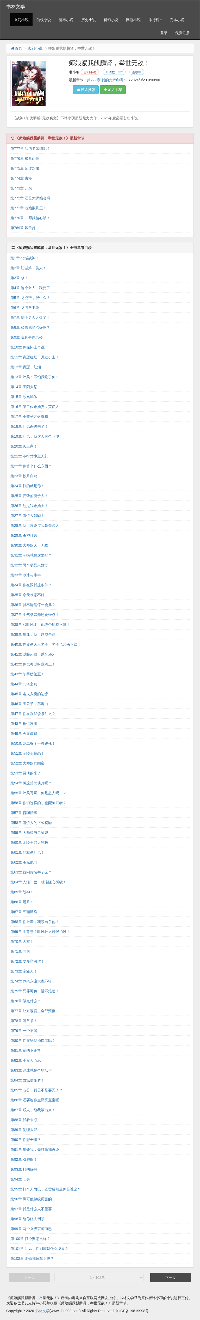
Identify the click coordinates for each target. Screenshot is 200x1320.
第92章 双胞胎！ (23, 1159)
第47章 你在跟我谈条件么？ (32, 714)
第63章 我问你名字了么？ (31, 872)
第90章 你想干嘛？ (25, 1140)
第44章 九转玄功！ (25, 684)
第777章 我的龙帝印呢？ (107, 80)
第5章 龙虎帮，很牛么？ (30, 298)
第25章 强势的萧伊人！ (29, 496)
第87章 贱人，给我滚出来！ (32, 1110)
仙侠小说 (43, 20)
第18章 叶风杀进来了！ (29, 426)
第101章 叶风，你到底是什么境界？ (39, 1248)
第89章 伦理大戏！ (25, 1130)
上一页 (29, 1277)
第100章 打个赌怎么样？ (30, 1239)
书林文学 (15, 6)
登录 (163, 33)
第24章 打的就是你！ (27, 486)
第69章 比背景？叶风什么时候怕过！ (40, 932)
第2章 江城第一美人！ (28, 268)
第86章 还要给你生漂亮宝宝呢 (34, 1100)
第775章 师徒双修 (24, 168)
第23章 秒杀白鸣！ (25, 476)
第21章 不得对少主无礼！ (31, 456)
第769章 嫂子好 (23, 228)
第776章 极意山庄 (24, 158)
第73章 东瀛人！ (23, 971)
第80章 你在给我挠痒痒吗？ (32, 1040)
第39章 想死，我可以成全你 (32, 634)
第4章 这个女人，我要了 (30, 288)
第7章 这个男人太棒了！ (30, 317)
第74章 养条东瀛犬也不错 (31, 981)
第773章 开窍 (21, 188)
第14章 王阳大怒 (23, 387)
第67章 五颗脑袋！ (25, 912)
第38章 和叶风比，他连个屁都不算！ (40, 624)
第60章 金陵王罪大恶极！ (31, 842)
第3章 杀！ (19, 278)
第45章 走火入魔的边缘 (29, 694)
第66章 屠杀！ (22, 902)
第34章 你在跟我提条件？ (31, 585)
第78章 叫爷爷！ (23, 1021)
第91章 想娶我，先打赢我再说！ (36, 1149)
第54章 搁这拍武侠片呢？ (31, 783)
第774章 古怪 (21, 178)
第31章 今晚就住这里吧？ (31, 555)
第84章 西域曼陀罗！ (27, 1080)
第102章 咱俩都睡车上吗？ (32, 1258)
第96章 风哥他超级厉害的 (31, 1199)
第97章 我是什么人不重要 (31, 1209)
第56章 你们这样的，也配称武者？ (38, 803)
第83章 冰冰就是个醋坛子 (31, 1070)
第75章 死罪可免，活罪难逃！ (34, 991)
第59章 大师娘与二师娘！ (31, 832)
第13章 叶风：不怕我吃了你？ (34, 377)
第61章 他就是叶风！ (27, 852)
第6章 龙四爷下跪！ (26, 307)
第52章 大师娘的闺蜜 (27, 763)
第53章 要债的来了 (25, 773)
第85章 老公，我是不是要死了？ (36, 1090)
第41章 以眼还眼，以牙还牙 (32, 654)
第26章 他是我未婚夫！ (29, 506)
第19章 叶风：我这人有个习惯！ (36, 436)
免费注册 (182, 33)
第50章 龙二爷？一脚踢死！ (32, 743)
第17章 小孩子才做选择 (29, 416)
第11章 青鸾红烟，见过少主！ (34, 357)
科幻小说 (111, 20)
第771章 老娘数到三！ (28, 208)
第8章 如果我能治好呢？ (30, 327)
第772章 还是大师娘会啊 (30, 198)
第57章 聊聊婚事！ (25, 813)
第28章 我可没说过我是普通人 (34, 525)
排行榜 (155, 20)
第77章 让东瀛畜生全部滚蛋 (32, 1011)
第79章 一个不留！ (25, 1031)
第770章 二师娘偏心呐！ (30, 218)
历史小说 (88, 20)
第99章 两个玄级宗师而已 (31, 1229)
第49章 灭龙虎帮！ (25, 733)
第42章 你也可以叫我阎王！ (32, 664)
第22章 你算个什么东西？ (31, 466)
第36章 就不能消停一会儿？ (32, 605)
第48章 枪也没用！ (25, 724)
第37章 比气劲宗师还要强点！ (34, 615)
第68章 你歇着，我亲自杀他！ (34, 922)
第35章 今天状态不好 (27, 595)
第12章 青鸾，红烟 (25, 367)
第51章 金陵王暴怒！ (27, 753)
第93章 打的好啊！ (25, 1169)
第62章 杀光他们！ (25, 862)
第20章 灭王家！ (23, 446)
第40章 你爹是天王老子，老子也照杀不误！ (45, 644)
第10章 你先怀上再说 (27, 347)
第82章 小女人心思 (25, 1060)
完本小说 (177, 20)
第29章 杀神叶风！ (25, 535)
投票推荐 (85, 90)
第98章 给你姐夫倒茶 (27, 1219)
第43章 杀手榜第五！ (27, 674)
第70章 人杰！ (22, 941)
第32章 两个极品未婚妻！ (31, 565)
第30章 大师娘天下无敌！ (31, 545)
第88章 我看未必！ (25, 1120)
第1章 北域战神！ (24, 258)
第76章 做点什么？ (25, 1001)
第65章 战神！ (22, 892)
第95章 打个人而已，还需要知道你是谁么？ (45, 1189)
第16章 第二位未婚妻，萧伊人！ (36, 407)
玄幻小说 (21, 20)
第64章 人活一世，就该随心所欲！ (38, 882)
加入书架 (112, 90)
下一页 (170, 1277)
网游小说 (133, 20)
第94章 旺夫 (20, 1179)
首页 (16, 48)
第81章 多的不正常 (25, 1050)
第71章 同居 (20, 951)
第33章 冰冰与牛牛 (25, 575)
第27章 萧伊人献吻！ (27, 516)
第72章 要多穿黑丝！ (27, 961)
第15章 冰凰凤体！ (25, 397)
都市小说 (66, 20)
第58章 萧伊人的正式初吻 (31, 823)
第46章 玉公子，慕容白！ (31, 704)
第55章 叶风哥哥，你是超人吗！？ (38, 793)
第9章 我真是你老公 (26, 337)
